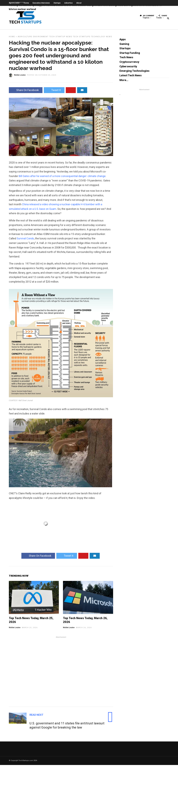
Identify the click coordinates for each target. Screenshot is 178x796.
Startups (125, 49)
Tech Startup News (60, 38)
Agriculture (25, 38)
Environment (41, 38)
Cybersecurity (128, 67)
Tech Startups (81, 38)
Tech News (126, 58)
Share (163, 17)
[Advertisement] (61, 672)
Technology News (101, 38)
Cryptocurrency (129, 63)
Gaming (124, 45)
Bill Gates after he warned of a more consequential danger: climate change (62, 177)
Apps (122, 40)
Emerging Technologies (134, 72)
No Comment (147, 17)
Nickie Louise (14, 629)
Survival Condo (25, 239)
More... (123, 81)
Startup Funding (129, 54)
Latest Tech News (130, 76)
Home (12, 38)
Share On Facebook (26, 91)
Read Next (36, 716)
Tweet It (54, 91)
